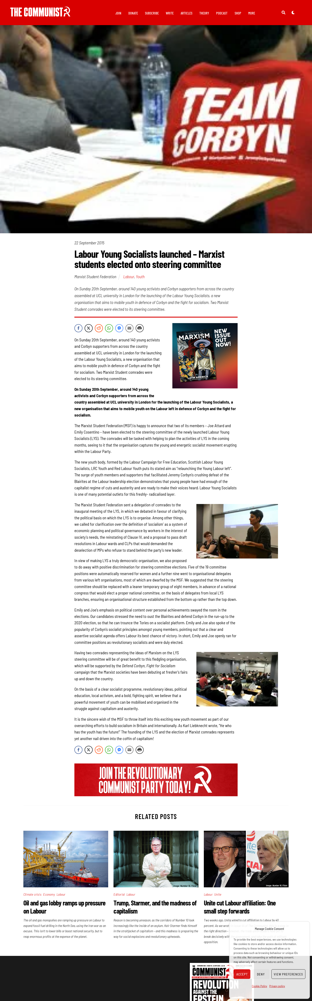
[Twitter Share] (89, 330)
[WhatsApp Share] (109, 330)
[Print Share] (140, 330)
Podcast (221, 13)
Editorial (119, 896)
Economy (49, 896)
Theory (204, 13)
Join (118, 13)
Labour (128, 278)
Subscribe (152, 13)
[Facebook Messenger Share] (119, 330)
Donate (133, 13)
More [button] (251, 13)
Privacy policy (277, 986)
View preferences (288, 974)
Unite (217, 896)
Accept (242, 974)
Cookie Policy (259, 986)
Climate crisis (32, 896)
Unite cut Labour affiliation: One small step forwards (240, 909)
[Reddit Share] (99, 330)
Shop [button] (238, 13)
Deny (261, 974)
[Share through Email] (129, 330)
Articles (186, 13)
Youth (140, 278)
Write (170, 13)
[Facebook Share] (78, 330)
